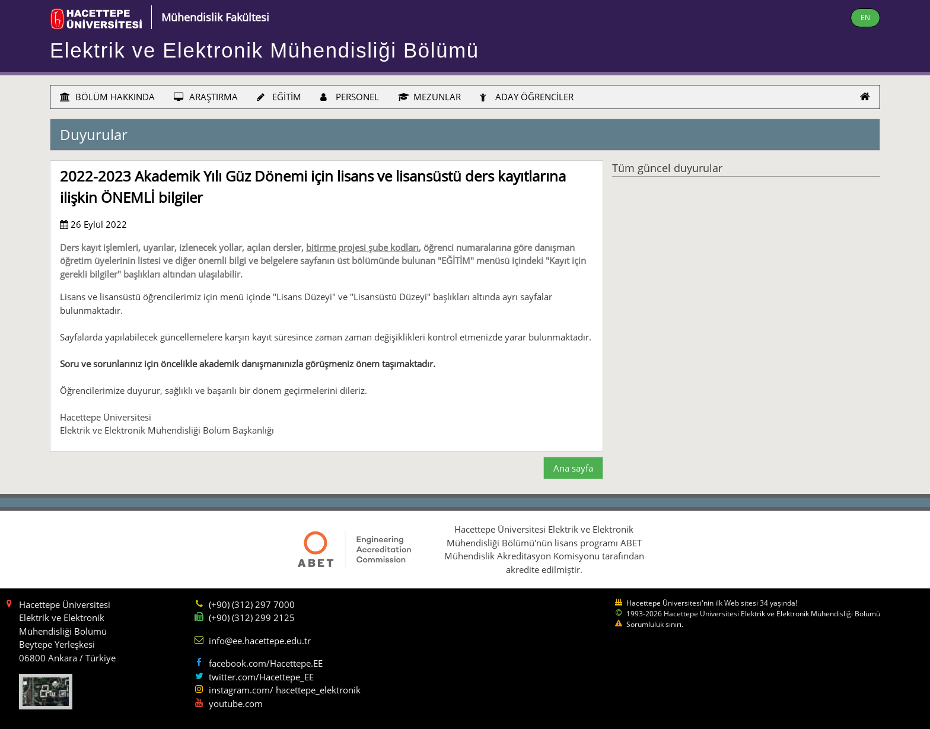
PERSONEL (349, 97)
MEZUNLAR (429, 97)
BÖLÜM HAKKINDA (107, 97)
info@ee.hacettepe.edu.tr (260, 641)
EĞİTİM (279, 97)
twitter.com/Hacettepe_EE (261, 677)
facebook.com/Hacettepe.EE (266, 663)
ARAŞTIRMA (206, 97)
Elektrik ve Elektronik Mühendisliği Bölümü (264, 50)
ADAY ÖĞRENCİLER (527, 97)
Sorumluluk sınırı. (654, 624)
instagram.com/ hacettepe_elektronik (285, 690)
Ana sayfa (573, 468)
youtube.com (236, 703)
